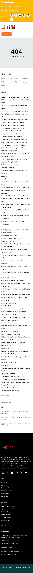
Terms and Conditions (8, 374)
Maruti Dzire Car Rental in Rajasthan (12, 340)
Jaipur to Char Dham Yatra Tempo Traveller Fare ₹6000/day (15, 424)
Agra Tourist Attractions (9, 179)
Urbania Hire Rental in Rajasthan (11, 388)
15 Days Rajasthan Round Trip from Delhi (14, 119)
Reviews (3, 485)
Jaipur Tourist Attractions (9, 314)
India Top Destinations (8, 303)
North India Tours (6, 345)
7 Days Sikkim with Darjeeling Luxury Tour (14, 139)
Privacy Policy (5, 348)
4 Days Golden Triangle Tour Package (13, 125)
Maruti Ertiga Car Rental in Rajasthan (13, 342)
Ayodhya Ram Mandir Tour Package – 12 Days (15, 187)
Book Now (6, 34)
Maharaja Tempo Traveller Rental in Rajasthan (15, 337)
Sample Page (5, 365)
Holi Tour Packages (6, 512)
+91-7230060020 (9, 2)
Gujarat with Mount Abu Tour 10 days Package (16, 294)
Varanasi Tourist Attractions (10, 390)
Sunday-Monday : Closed (8, 554)
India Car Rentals (6, 300)
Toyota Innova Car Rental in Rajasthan (13, 379)
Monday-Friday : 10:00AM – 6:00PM (11, 551)
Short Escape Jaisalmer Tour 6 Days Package (15, 368)
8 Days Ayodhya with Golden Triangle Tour (15, 142)
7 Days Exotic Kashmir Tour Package (13, 134)
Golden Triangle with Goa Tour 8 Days (13, 280)
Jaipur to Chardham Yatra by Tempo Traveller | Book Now (15, 412)
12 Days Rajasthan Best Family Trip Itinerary (15, 97)
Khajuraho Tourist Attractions (10, 334)
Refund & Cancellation (8, 362)
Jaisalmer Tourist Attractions (10, 323)
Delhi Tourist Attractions (9, 235)
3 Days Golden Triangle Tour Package (13, 122)
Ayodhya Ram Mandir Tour (8, 509)
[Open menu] (30, 27)
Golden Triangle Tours (8, 278)
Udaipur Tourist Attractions (10, 385)
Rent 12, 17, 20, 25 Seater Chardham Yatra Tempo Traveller (15, 418)
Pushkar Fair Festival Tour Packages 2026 (14, 351)
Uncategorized (6, 402)
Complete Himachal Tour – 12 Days (12, 221)
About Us (4, 176)
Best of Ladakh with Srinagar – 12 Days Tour (15, 196)
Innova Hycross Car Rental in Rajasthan (13, 311)
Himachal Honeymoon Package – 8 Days (14, 297)
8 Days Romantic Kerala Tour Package (13, 145)
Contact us (4, 227)
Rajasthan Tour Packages (9, 354)
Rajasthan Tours (5, 514)
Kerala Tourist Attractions (9, 331)
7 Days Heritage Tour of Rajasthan (12, 136)
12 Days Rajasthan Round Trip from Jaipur (14, 111)
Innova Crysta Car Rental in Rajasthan (13, 309)
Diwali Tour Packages (7, 526)
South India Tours (6, 371)
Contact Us (5, 224)
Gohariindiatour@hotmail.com (12, 6)
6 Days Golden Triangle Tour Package (13, 131)
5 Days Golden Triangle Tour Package (13, 128)
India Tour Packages (7, 306)
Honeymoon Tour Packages (9, 523)
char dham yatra (6, 400)
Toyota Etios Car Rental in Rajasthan (12, 376)
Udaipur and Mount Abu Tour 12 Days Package (16, 382)
